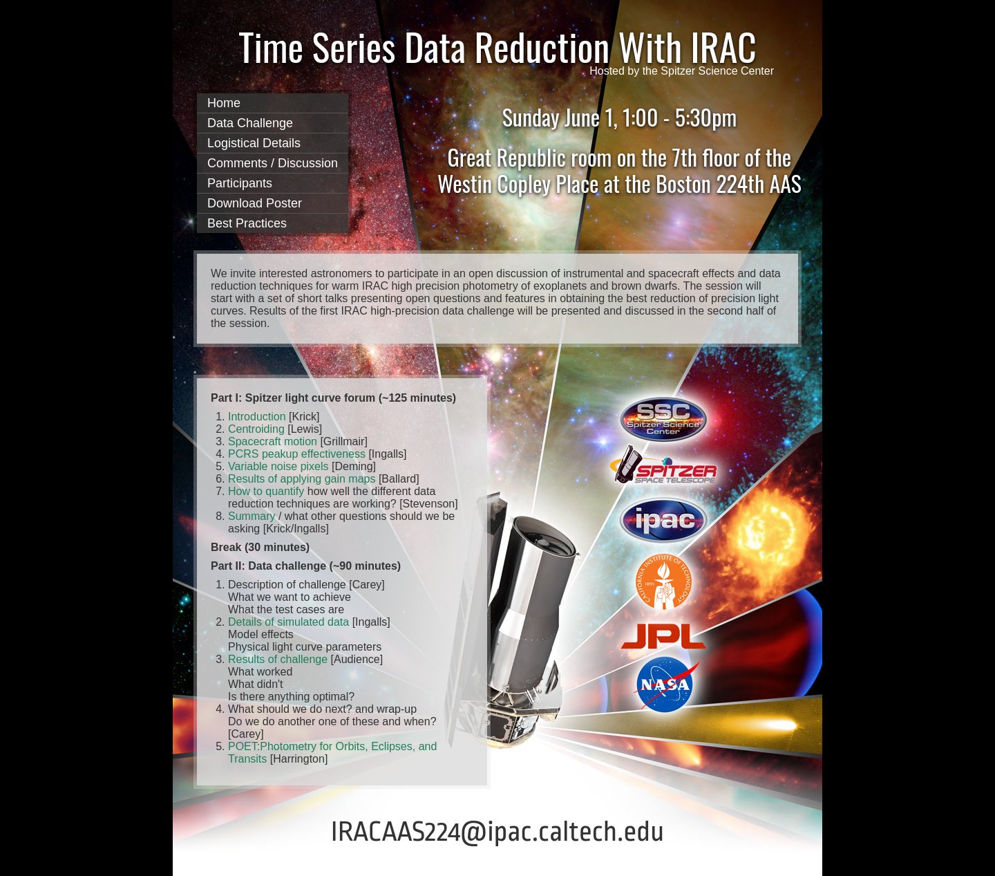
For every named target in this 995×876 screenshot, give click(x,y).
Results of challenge (278, 659)
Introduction (257, 416)
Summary (251, 516)
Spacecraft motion (272, 441)
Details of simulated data (288, 622)
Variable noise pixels (278, 466)
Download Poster (254, 203)
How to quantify (267, 491)
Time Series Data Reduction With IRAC (497, 46)
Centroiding (256, 429)
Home (223, 103)
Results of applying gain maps (301, 479)
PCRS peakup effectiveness (297, 454)
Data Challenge (250, 123)
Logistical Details (254, 143)
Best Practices (247, 223)
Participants (239, 183)
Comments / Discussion (272, 163)
